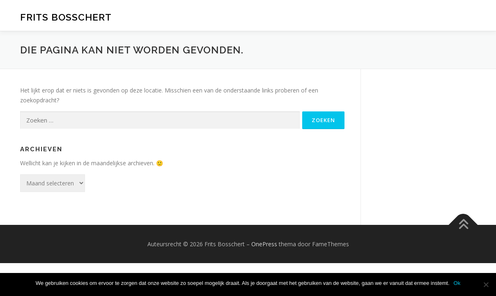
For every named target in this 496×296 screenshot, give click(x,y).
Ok (457, 283)
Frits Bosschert (66, 16)
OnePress (264, 244)
